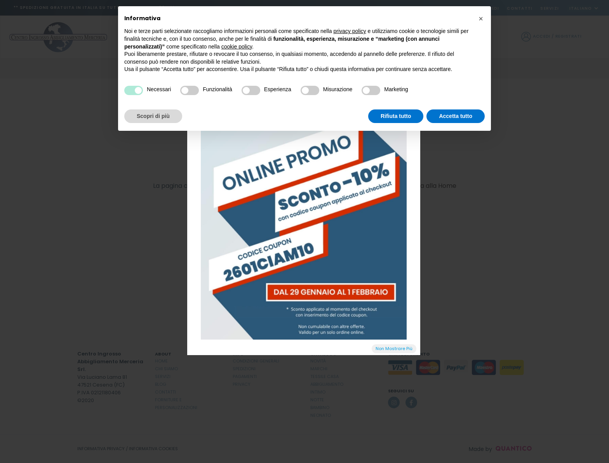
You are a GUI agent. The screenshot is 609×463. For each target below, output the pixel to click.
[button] (481, 18)
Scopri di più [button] (153, 116)
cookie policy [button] (236, 46)
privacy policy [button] (350, 31)
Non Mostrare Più (394, 348)
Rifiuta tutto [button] (396, 116)
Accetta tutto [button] (455, 116)
